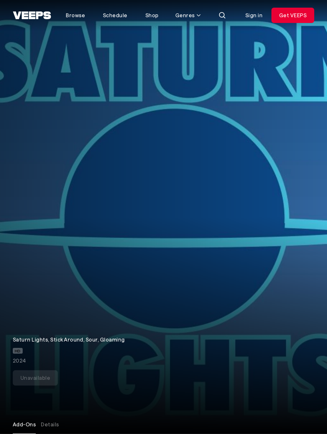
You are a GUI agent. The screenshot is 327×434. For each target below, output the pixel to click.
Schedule (115, 15)
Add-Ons (24, 424)
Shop (152, 15)
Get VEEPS (293, 15)
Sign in (253, 15)
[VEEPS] (32, 15)
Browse (75, 15)
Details (50, 424)
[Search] (222, 15)
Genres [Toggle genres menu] (188, 15)
